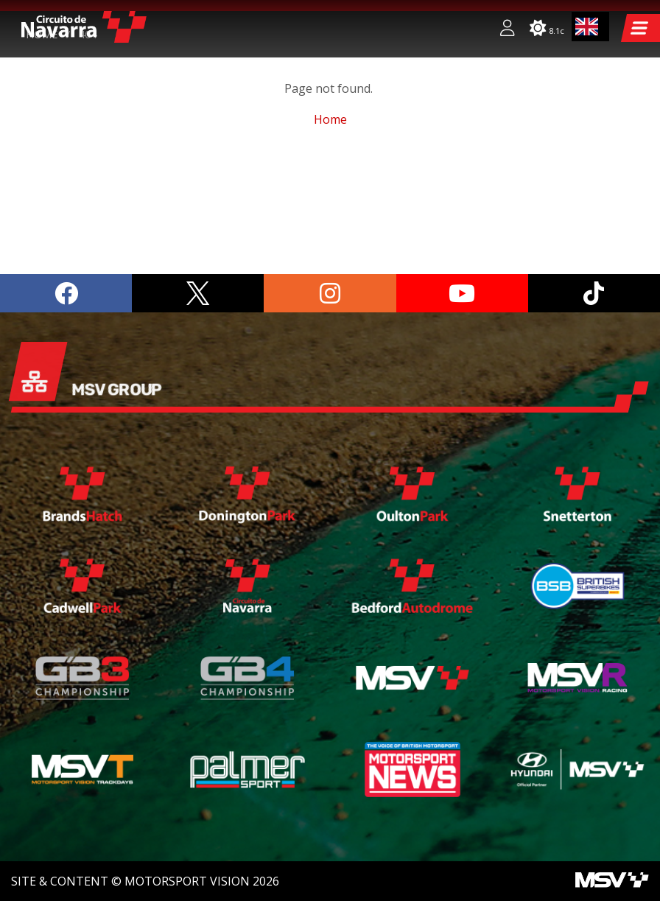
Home (41, 153)
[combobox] (591, 26)
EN (587, 26)
